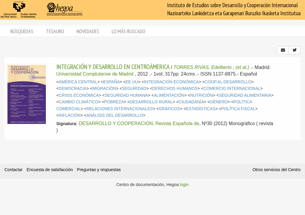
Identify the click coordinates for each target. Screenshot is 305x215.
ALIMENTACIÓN (169, 95)
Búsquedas (21, 31)
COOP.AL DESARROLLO (228, 82)
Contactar (13, 169)
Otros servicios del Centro (277, 169)
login (184, 184)
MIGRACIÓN (104, 88)
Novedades (88, 31)
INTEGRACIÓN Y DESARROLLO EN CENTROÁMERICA (112, 66)
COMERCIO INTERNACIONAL (231, 88)
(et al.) (242, 67)
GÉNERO (219, 102)
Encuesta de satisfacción (50, 169)
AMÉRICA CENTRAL (78, 82)
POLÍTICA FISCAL (238, 109)
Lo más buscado (128, 31)
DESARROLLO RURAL (151, 102)
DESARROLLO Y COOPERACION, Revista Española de (139, 123)
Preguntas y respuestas (99, 169)
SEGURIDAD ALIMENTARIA (245, 95)
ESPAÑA (111, 82)
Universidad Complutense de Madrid (94, 73)
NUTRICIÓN (201, 95)
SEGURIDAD (134, 88)
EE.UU (131, 82)
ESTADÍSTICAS (200, 109)
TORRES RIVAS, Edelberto (202, 67)
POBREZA (114, 102)
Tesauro (55, 31)
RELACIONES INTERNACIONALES (120, 109)
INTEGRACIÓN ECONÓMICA (171, 82)
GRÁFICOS (169, 109)
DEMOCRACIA (72, 88)
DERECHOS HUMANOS (174, 88)
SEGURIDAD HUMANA (126, 95)
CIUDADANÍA (191, 102)
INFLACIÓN (69, 115)
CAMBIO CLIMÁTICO (78, 102)
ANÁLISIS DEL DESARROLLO (114, 115)
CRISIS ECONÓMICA (79, 95)
